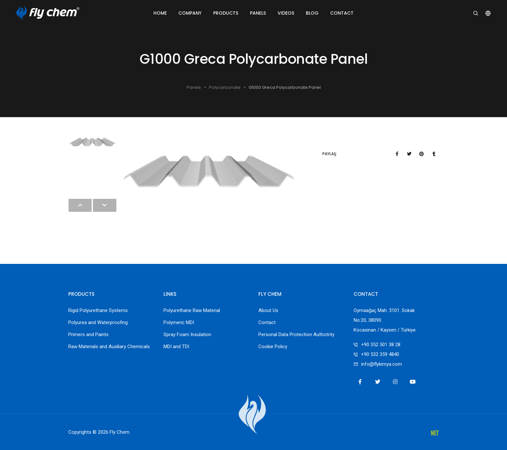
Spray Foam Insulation (187, 334)
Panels (258, 13)
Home (160, 13)
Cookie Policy (272, 346)
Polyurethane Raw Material (191, 310)
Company (190, 13)
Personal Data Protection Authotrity (296, 334)
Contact (342, 13)
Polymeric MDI (178, 322)
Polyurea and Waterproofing (98, 322)
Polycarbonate (224, 87)
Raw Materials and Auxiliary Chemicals (109, 346)
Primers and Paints (88, 334)
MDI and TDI (176, 346)
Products (225, 13)
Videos (286, 13)
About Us (268, 310)
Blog (312, 13)
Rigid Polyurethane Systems (98, 310)
